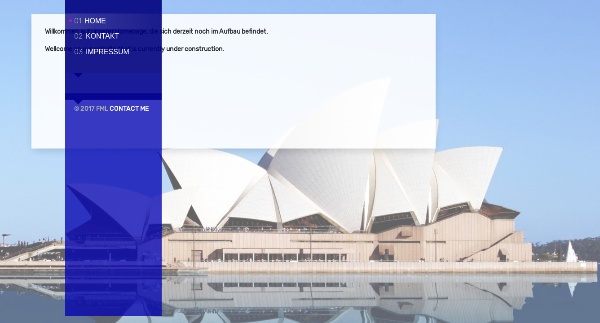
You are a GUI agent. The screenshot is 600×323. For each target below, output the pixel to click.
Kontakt (96, 36)
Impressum (101, 52)
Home (90, 21)
